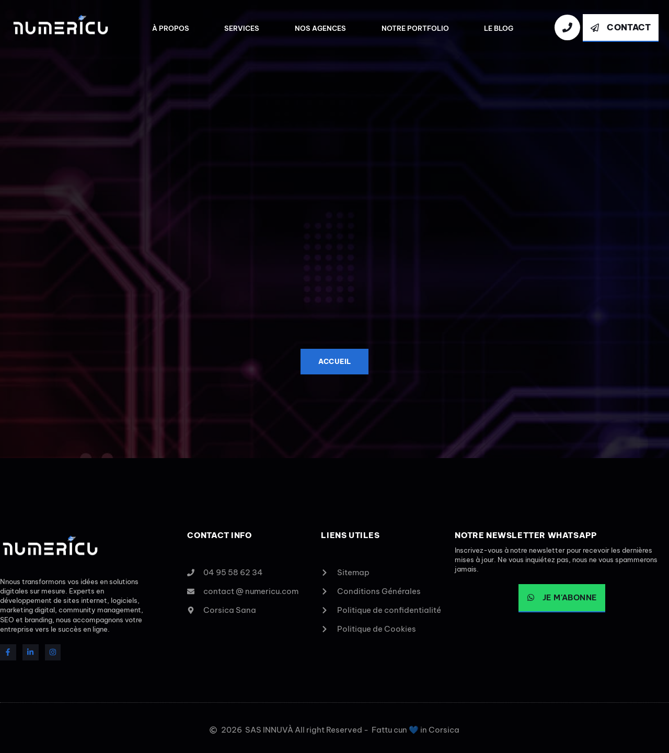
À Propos (170, 28)
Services (241, 28)
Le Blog (498, 28)
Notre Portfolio (415, 28)
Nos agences (320, 28)
